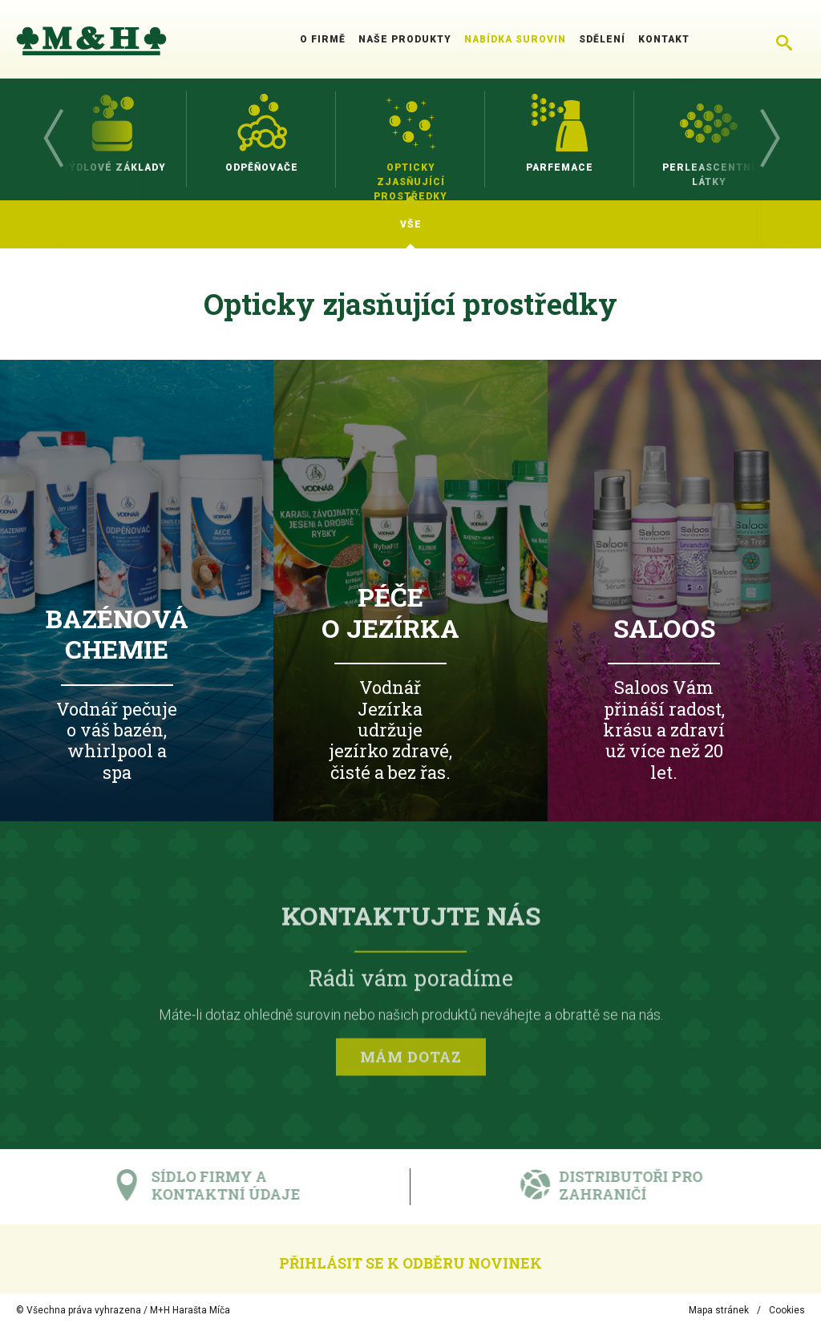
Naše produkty (404, 39)
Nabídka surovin (515, 39)
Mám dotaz (411, 1060)
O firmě (323, 39)
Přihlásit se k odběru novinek (410, 1263)
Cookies (787, 1310)
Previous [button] (52, 139)
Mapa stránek (719, 1310)
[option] (112, 139)
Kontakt (664, 39)
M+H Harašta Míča (190, 1310)
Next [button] (769, 139)
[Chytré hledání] (784, 39)
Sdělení (602, 39)
